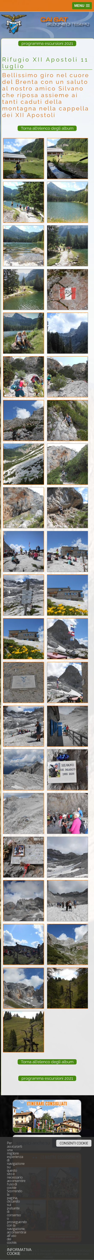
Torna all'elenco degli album (47, 128)
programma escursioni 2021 (47, 43)
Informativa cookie (19, 1251)
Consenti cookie (74, 1143)
